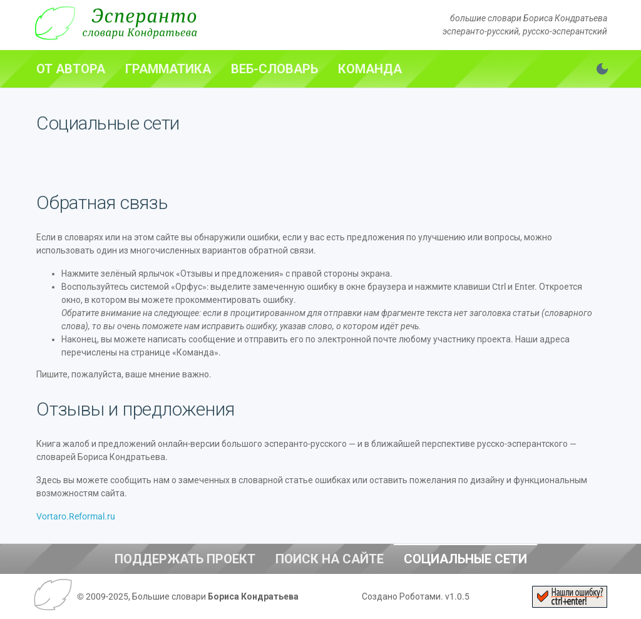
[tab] (70, 69)
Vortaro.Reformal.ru (75, 516)
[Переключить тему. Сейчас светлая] (602, 68)
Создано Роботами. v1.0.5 (415, 596)
